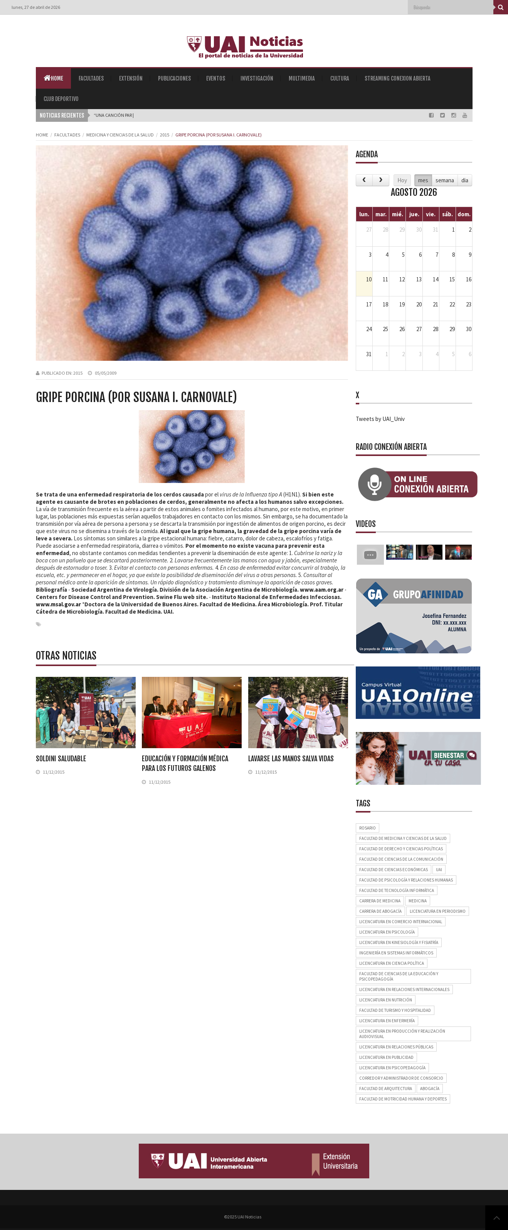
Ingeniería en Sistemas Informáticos (396, 953)
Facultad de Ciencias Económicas (393, 869)
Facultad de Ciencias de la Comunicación (401, 859)
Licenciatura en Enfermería (387, 1020)
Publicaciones (174, 78)
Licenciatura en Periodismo (438, 911)
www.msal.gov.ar (58, 604)
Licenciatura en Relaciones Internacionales (404, 989)
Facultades (91, 78)
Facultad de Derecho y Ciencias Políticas (401, 848)
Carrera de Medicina (379, 901)
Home (53, 78)
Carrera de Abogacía (380, 911)
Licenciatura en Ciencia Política (391, 963)
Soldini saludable (61, 758)
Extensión (131, 78)
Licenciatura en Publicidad (386, 1057)
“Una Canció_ (108, 115)
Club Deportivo (61, 99)
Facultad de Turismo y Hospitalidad (395, 1010)
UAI (439, 869)
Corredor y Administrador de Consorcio (401, 1078)
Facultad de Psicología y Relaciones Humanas (406, 880)
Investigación (257, 78)
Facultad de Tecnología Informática (396, 890)
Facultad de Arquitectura (385, 1088)
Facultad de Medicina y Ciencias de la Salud (403, 838)
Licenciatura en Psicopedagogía (392, 1067)
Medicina (418, 901)
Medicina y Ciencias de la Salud (120, 135)
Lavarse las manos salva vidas (291, 758)
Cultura (339, 78)
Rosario (367, 828)
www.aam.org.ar (321, 589)
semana (445, 180)
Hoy (402, 180)
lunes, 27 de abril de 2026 (36, 7)
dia (464, 180)
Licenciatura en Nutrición (385, 1000)
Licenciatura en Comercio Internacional (400, 921)
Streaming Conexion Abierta (398, 78)
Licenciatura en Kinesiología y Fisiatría (398, 942)
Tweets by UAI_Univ (380, 418)
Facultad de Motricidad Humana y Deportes (403, 1099)
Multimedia (302, 78)
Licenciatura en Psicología (387, 932)
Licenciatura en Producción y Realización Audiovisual (402, 1033)
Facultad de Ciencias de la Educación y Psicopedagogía (398, 976)
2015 (164, 135)
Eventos (215, 78)
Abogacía (429, 1088)
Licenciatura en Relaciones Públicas (396, 1047)
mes (423, 180)
